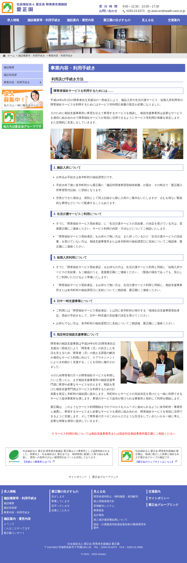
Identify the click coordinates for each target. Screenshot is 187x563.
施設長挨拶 (10, 74)
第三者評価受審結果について (111, 519)
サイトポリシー (78, 477)
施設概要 (9, 67)
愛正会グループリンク (105, 477)
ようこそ (9, 523)
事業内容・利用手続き (17, 82)
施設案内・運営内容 (80, 20)
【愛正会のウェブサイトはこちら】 (154, 461)
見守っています (60, 505)
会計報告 (99, 515)
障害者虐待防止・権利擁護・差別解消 (116, 496)
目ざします (58, 496)
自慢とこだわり (60, 510)
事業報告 (99, 510)
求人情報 (13, 20)
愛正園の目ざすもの (116, 20)
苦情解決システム (104, 505)
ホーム (11, 55)
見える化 (148, 20)
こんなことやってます (17, 528)
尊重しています (60, 501)
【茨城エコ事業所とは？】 (37, 461)
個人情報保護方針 (104, 501)
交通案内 (174, 20)
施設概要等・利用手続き (43, 20)
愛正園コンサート (14, 533)
